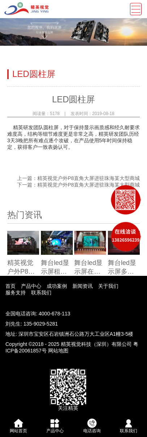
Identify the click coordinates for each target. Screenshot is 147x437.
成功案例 (57, 286)
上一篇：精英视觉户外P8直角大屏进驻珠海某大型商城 (78, 178)
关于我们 (108, 286)
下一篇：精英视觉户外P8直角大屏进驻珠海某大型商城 (78, 185)
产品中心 (31, 286)
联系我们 (41, 292)
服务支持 (15, 292)
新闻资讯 (82, 286)
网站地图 (58, 351)
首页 (10, 286)
